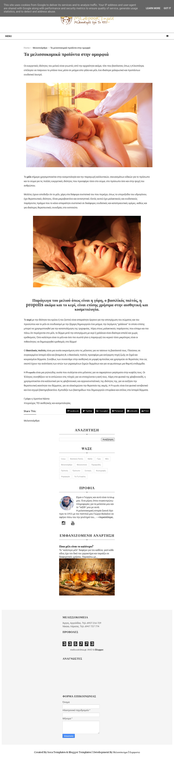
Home (27, 47)
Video (63, 459)
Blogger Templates (80, 752)
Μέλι (107, 459)
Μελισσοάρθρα (66, 465)
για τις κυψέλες (80, 477)
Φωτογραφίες (101, 471)
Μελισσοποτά (82, 465)
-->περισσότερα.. (105, 517)
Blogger (99, 649)
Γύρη (99, 459)
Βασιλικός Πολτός (76, 459)
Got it (167, 8)
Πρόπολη (64, 471)
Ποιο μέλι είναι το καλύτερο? (76, 546)
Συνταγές (88, 471)
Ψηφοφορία (65, 477)
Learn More (153, 8)
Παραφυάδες (96, 465)
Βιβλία (90, 459)
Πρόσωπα (76, 471)
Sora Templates (56, 752)
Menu (8, 36)
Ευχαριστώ (134, 752)
